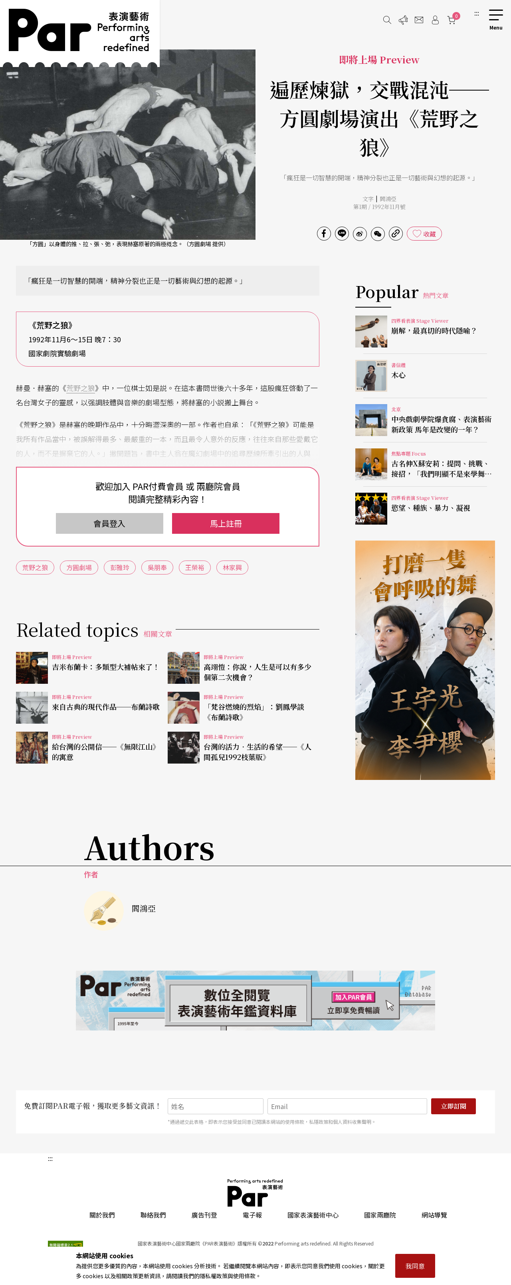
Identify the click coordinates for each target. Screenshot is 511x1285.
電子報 (252, 1215)
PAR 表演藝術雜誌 (255, 1193)
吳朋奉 (157, 567)
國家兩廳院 (380, 1215)
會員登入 (109, 523)
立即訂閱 (453, 1106)
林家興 (232, 567)
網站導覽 (434, 1215)
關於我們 (102, 1215)
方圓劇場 (79, 567)
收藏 (429, 234)
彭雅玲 (119, 567)
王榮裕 (194, 567)
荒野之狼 (80, 388)
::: (476, 13)
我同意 (415, 1266)
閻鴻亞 (388, 199)
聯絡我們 (153, 1215)
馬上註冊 (226, 523)
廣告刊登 (204, 1215)
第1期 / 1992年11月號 (379, 207)
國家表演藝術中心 (313, 1215)
